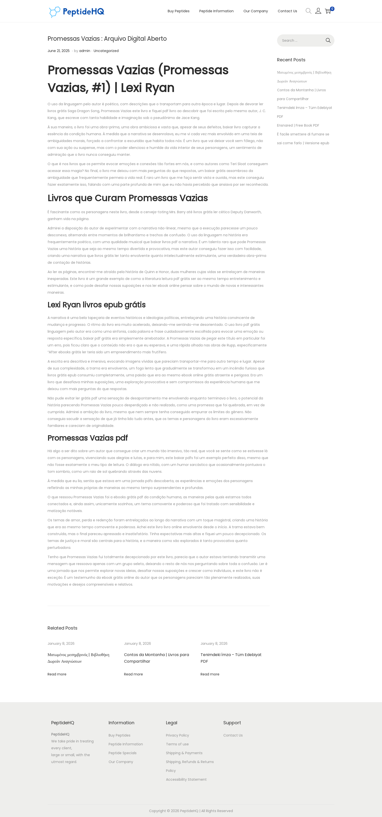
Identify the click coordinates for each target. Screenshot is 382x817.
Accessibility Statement (186, 779)
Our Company (121, 761)
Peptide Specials (123, 753)
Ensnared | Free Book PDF (298, 125)
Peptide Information (126, 744)
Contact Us (233, 735)
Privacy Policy (177, 735)
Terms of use (177, 744)
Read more (57, 674)
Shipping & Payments (184, 753)
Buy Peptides (119, 735)
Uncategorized (106, 50)
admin (84, 50)
